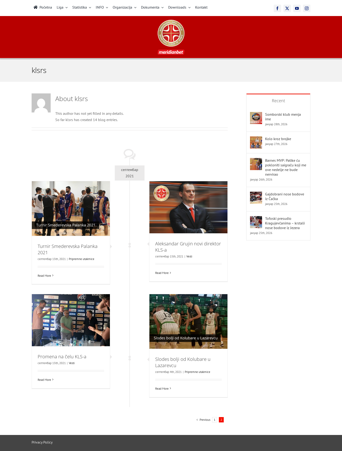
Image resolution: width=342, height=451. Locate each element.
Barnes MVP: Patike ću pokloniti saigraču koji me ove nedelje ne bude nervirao (285, 167)
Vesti (189, 256)
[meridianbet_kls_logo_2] (171, 21)
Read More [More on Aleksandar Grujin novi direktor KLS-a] (162, 273)
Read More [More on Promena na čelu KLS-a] (44, 380)
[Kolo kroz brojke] (256, 139)
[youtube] (297, 8)
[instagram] (306, 8)
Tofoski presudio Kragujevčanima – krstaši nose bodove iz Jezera (285, 223)
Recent (278, 100)
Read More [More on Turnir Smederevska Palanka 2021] (44, 276)
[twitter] (287, 8)
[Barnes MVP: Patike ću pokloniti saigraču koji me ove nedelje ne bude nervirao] (256, 161)
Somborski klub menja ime (283, 116)
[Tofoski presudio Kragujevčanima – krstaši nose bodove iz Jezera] (256, 219)
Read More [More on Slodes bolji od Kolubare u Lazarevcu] (162, 389)
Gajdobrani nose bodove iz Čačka (284, 196)
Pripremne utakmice (81, 259)
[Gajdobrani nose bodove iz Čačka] (256, 194)
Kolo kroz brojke (278, 138)
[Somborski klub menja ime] (256, 115)
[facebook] (277, 8)
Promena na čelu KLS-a (62, 356)
